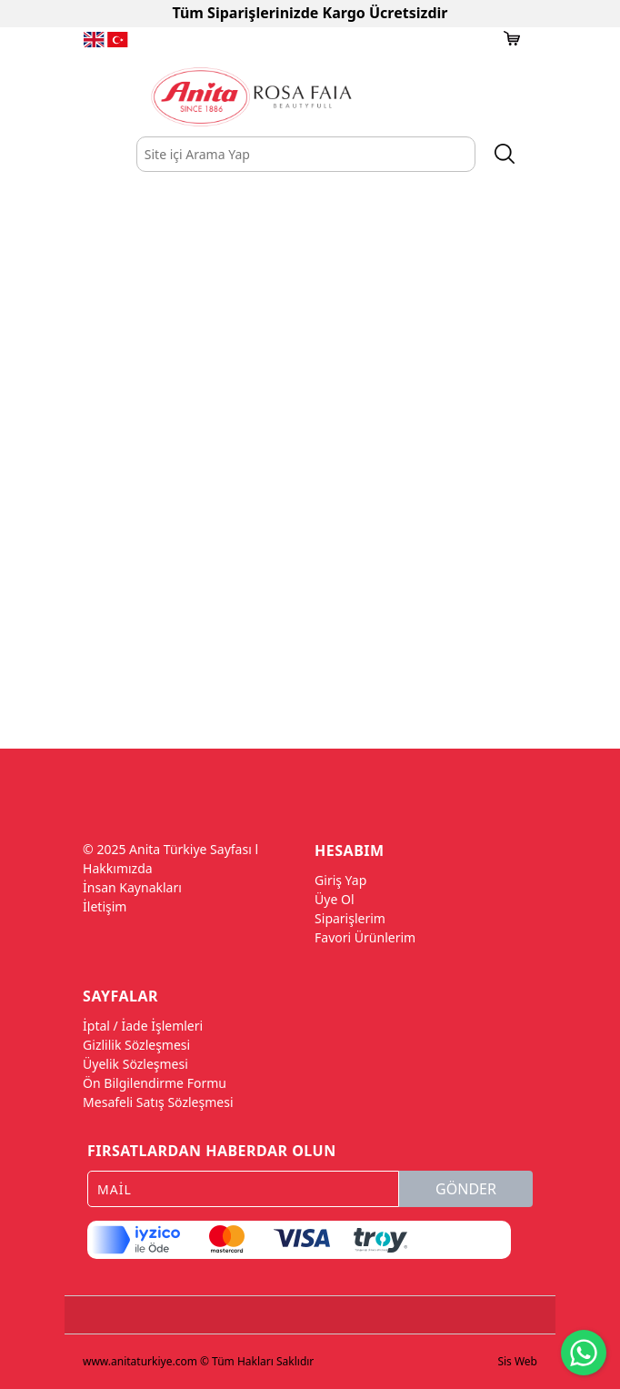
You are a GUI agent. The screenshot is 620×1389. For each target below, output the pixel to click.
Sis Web (517, 1361)
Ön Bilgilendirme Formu (154, 1083)
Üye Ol (334, 899)
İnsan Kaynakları (132, 887)
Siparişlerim (350, 918)
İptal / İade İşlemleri (143, 1025)
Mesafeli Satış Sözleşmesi (158, 1102)
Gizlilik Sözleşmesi (136, 1044)
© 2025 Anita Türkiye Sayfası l (170, 849)
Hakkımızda (118, 868)
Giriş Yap (340, 880)
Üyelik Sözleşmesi (135, 1063)
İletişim (104, 906)
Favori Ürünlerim (365, 937)
